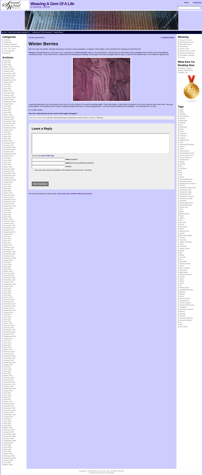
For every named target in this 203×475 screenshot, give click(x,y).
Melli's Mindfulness (186, 70)
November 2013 (9, 332)
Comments (197, 3)
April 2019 (7, 191)
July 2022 (7, 106)
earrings (182, 164)
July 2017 (7, 236)
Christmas (183, 136)
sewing (181, 277)
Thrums (182, 57)
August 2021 (8, 130)
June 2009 (8, 447)
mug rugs (182, 240)
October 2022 (9, 99)
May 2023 (7, 89)
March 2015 (8, 297)
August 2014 (8, 312)
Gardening (8, 42)
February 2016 (9, 273)
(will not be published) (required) (79, 167)
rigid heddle (183, 272)
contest (182, 147)
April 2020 (7, 165)
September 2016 (10, 258)
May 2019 (7, 189)
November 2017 (9, 228)
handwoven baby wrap (187, 188)
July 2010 (7, 419)
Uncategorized (9, 51)
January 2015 (9, 302)
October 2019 (9, 178)
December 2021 (9, 121)
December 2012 (9, 356)
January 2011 (9, 406)
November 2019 (9, 176)
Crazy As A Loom (185, 40)
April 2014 (7, 321)
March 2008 (8, 465)
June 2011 (8, 395)
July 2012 (7, 367)
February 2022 (9, 117)
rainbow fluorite (184, 264)
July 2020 (7, 158)
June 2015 (8, 291)
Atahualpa (110, 473)
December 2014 (9, 304)
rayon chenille (184, 268)
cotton (181, 149)
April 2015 (7, 295)
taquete (182, 294)
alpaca (181, 112)
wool (181, 324)
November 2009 (9, 436)
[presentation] (49, 179)
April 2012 (7, 373)
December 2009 (9, 434)
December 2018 (9, 199)
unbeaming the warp (186, 305)
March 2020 (8, 167)
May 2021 (7, 136)
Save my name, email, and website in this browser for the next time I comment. (63, 174)
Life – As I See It (10, 49)
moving (182, 238)
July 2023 (7, 84)
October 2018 (9, 204)
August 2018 (8, 208)
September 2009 (10, 441)
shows (181, 283)
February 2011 (9, 404)
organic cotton (184, 248)
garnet (181, 177)
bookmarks (183, 127)
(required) (71, 163)
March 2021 (8, 141)
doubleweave (184, 160)
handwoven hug (185, 190)
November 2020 (9, 149)
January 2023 (9, 95)
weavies (182, 316)
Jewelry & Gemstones (12, 46)
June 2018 (8, 212)
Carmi (181, 131)
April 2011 (7, 399)
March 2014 (8, 323)
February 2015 (9, 299)
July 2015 (7, 289)
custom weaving (185, 157)
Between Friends (185, 68)
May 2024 (7, 63)
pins (180, 259)
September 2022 (10, 102)
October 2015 (9, 282)
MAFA (181, 229)
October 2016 (9, 256)
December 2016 (9, 252)
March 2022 (8, 115)
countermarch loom (186, 155)
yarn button (183, 327)
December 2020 (9, 147)
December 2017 (9, 226)
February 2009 (9, 456)
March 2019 (8, 193)
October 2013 (9, 334)
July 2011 (7, 393)
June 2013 (8, 343)
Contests (7, 40)
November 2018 (9, 202)
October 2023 (9, 78)
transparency (184, 301)
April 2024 (7, 65)
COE (181, 142)
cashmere (182, 133)
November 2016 (9, 254)
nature (181, 244)
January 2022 (9, 119)
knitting (182, 218)
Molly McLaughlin (185, 235)
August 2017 (8, 234)
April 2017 (7, 243)
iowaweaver (183, 46)
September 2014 (10, 310)
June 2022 (8, 108)
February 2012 (9, 378)
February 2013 (9, 352)
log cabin (182, 222)
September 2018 (10, 206)
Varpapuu (182, 307)
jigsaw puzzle (184, 214)
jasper (181, 211)
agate (181, 110)
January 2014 (9, 328)
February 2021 (9, 143)
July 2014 (7, 315)
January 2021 (9, 145)
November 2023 (9, 76)
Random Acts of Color (187, 51)
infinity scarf (183, 207)
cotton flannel (184, 151)
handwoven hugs (185, 192)
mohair (181, 233)
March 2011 (8, 402)
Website (68, 170)
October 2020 (9, 152)
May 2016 (7, 267)
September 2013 (10, 336)
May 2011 (7, 397)
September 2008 (10, 458)
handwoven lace (185, 194)
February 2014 (9, 325)
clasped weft (183, 140)
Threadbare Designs (186, 55)
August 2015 (8, 286)
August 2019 (8, 182)
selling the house (185, 274)
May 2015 (7, 293)
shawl (181, 279)
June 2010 (8, 421)
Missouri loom (184, 231)
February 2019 (9, 195)
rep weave (183, 270)
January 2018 (9, 223)
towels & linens (184, 298)
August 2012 (8, 365)
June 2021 (8, 134)
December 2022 (9, 97)
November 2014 (9, 306)
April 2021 (7, 139)
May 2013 (7, 345)
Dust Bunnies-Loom (186, 42)
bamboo (50, 118)
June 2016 (8, 265)
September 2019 (10, 180)
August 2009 (8, 443)
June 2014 (8, 317)
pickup (181, 255)
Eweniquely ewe (185, 44)
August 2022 (8, 104)
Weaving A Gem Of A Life (52, 4)
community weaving (186, 144)
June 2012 (8, 369)
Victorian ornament (186, 309)
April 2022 (7, 113)
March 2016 (8, 271)
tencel (85, 118)
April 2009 (7, 452)
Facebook (182, 168)
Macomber (183, 227)
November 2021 (9, 123)
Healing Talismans (10, 44)
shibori (181, 281)
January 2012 (9, 380)
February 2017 (9, 247)
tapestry (182, 292)
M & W (181, 224)
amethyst (182, 114)
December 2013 (9, 330)
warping (182, 314)
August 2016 (8, 260)
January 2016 (9, 275)
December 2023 (9, 73)
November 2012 (9, 358)
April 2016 (7, 269)
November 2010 (9, 410)
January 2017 (9, 249)
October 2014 (9, 308)
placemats (183, 261)
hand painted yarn (60, 118)
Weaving (7, 53)
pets (180, 253)
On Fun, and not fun (36, 37)
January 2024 (9, 71)
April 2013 (7, 347)
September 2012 (10, 362)
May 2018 (7, 215)
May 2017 (7, 241)
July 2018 (7, 210)
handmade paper (185, 181)
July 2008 (7, 462)
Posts (186, 3)
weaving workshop (186, 318)
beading (182, 123)
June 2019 (8, 186)
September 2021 (10, 128)
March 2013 (8, 349)
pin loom (182, 257)
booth (181, 129)
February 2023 (9, 93)
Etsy (181, 166)
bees (181, 125)
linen (181, 220)
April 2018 (7, 217)
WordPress (101, 473)
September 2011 (10, 388)
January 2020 (9, 171)
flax (180, 170)
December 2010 (9, 408)
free (180, 175)
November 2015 (9, 280)
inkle (181, 209)
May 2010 (7, 423)
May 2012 (7, 371)
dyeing (181, 162)
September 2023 (10, 80)
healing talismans (185, 205)
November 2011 (9, 384)
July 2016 (7, 262)
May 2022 (7, 110)
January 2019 (9, 197)
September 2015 (10, 284)
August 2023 (8, 82)
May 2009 (7, 449)
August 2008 (8, 460)
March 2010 (8, 428)
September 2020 (10, 154)
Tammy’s (32, 52)
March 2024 (8, 67)
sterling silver (184, 288)
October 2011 (9, 386)
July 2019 (7, 184)
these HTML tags (47, 159)
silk (180, 285)
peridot (181, 251)
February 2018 (9, 221)
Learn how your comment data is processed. (74, 197)
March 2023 (8, 91)
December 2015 (9, 278)
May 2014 (7, 319)
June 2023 (8, 86)
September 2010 (10, 415)
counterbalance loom (187, 153)
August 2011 (8, 391)
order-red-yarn (81, 52)
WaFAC (182, 311)
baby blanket (184, 116)
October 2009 (9, 438)
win (180, 322)
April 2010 (7, 425)
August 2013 (8, 339)
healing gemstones (186, 203)
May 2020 (7, 162)
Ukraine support (185, 303)
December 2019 (9, 173)
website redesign (185, 320)
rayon (181, 266)
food (181, 173)
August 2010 (8, 417)
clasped (182, 138)
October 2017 (9, 230)
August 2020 (8, 156)
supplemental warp (186, 290)
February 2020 (9, 169)
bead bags (183, 120)
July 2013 (7, 341)
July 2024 (7, 60)
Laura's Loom (184, 49)
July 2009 (7, 445)
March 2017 (8, 245)
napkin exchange (185, 242)
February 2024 (9, 69)
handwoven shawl (185, 198)
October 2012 (9, 360)
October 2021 (9, 126)
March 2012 (8, 375)
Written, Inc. (183, 72)
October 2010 (9, 412)
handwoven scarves (75, 118)
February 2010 (9, 430)
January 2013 (9, 354)
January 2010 (9, 432)
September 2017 (10, 232)
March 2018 (8, 219)
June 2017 (8, 239)
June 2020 (8, 160)
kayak (181, 216)
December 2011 (9, 382)
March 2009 (8, 454)
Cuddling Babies (168, 37)
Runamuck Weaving (186, 53)
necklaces (183, 246)
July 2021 (7, 132)
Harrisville (182, 201)
